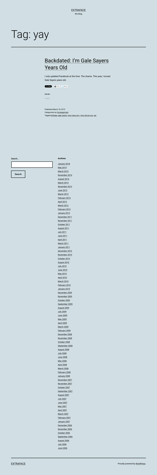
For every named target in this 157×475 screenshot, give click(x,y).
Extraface (78, 10)
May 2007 (62, 406)
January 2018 (64, 164)
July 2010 (62, 266)
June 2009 (62, 315)
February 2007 (64, 418)
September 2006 (65, 437)
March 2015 (63, 171)
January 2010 (64, 289)
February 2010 (64, 285)
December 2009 (65, 292)
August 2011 (63, 228)
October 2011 (64, 224)
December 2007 (65, 380)
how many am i (74, 115)
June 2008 (62, 357)
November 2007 (65, 384)
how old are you (86, 115)
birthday (54, 115)
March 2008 (63, 368)
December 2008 (65, 334)
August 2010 (63, 262)
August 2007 (63, 395)
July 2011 (62, 232)
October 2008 (64, 342)
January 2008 (64, 376)
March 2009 (63, 327)
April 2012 (62, 202)
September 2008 (65, 346)
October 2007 (64, 387)
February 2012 (64, 209)
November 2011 (65, 221)
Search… (15, 158)
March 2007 (63, 414)
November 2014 (65, 175)
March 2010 (63, 281)
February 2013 (64, 198)
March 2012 (63, 205)
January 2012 (64, 213)
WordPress (140, 463)
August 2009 (63, 308)
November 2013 (65, 186)
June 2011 (62, 236)
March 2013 (63, 194)
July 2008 (62, 353)
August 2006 (63, 440)
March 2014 (63, 183)
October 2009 (64, 300)
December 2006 (65, 425)
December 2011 (65, 217)
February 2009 (64, 330)
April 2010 (62, 277)
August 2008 (63, 349)
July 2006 (62, 444)
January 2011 (64, 247)
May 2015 (62, 167)
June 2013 (62, 190)
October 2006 (64, 433)
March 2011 (63, 243)
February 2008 (64, 372)
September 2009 (65, 304)
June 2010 (62, 270)
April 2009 (62, 323)
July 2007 (62, 399)
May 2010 (62, 274)
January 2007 (64, 421)
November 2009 (65, 296)
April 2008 (62, 365)
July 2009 (62, 311)
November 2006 (65, 429)
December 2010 (65, 251)
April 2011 (62, 239)
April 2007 (62, 410)
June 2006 (62, 448)
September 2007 (65, 391)
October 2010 (64, 258)
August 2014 (63, 179)
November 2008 (65, 338)
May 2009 (62, 319)
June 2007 (62, 402)
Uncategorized (62, 112)
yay (95, 115)
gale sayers (62, 115)
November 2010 (65, 255)
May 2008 (62, 361)
